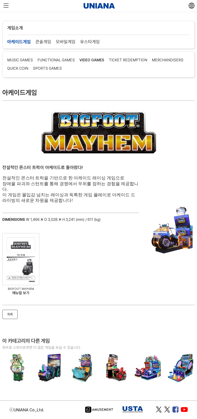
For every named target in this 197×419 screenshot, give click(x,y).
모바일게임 (65, 41)
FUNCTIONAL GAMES (56, 60)
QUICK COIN (17, 68)
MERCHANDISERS (167, 60)
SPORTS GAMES (47, 68)
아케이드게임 (19, 41)
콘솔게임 (43, 41)
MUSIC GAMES (20, 60)
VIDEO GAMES (91, 60)
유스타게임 (90, 41)
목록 (10, 314)
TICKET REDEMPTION (128, 60)
